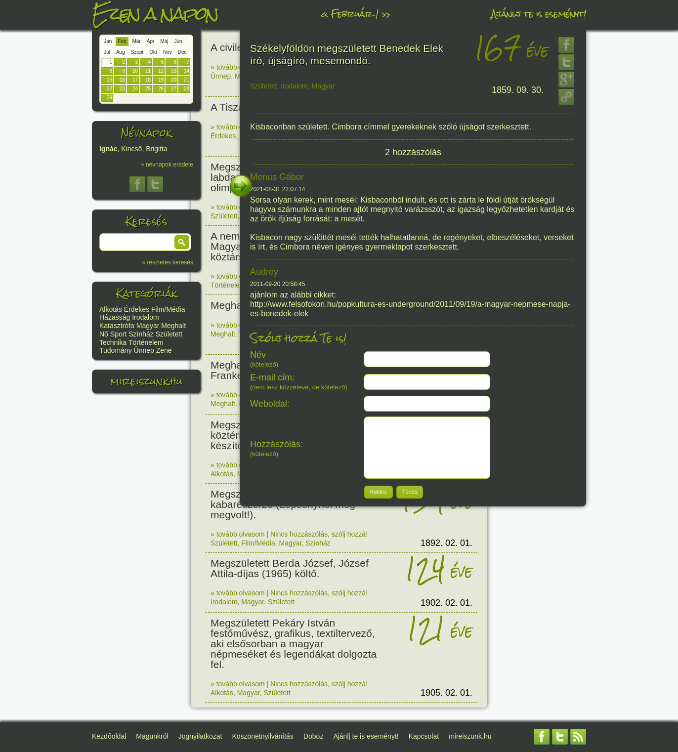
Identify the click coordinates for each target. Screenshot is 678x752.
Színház (141, 334)
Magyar (148, 326)
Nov (167, 52)
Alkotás (110, 309)
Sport (118, 334)
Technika (113, 342)
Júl (107, 52)
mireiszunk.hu (146, 381)
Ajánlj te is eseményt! (538, 13)
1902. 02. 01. (446, 603)
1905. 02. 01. (446, 693)
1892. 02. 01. (446, 543)
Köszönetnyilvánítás (263, 736)
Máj (164, 41)
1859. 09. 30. (518, 90)
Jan (108, 41)
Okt (153, 52)
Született (169, 334)
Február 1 (355, 13)
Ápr (151, 41)
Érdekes (136, 309)
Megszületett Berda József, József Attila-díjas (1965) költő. (290, 568)
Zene (164, 350)
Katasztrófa (116, 326)
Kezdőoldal (109, 736)
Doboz (313, 736)
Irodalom (145, 317)
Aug (120, 52)
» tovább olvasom (238, 67)
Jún (178, 41)
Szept (137, 52)
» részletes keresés (167, 262)
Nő (103, 334)
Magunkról (152, 736)
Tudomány (115, 350)
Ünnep (144, 350)
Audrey (264, 272)
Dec (182, 52)
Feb (122, 41)
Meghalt (173, 326)
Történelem (146, 342)
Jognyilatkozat (200, 736)
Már (136, 41)
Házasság (114, 317)
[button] (181, 242)
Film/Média (168, 309)
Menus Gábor (277, 177)
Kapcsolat (424, 736)
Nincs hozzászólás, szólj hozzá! (319, 534)
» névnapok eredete (167, 164)
